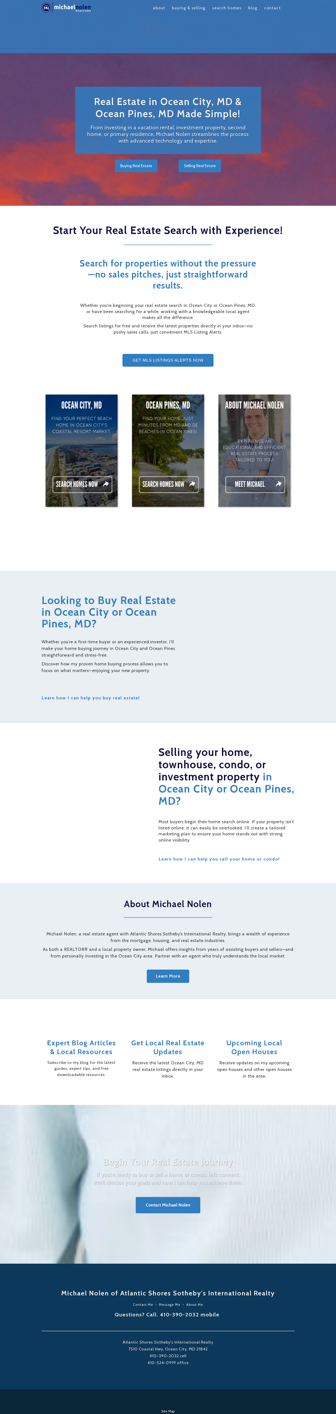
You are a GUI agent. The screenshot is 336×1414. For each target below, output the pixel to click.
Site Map (168, 1381)
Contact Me (143, 1274)
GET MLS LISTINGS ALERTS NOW (168, 329)
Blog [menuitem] (253, 8)
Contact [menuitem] (272, 8)
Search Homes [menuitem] (227, 8)
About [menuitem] (159, 8)
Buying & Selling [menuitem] (189, 8)
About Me (194, 1274)
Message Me (169, 1274)
